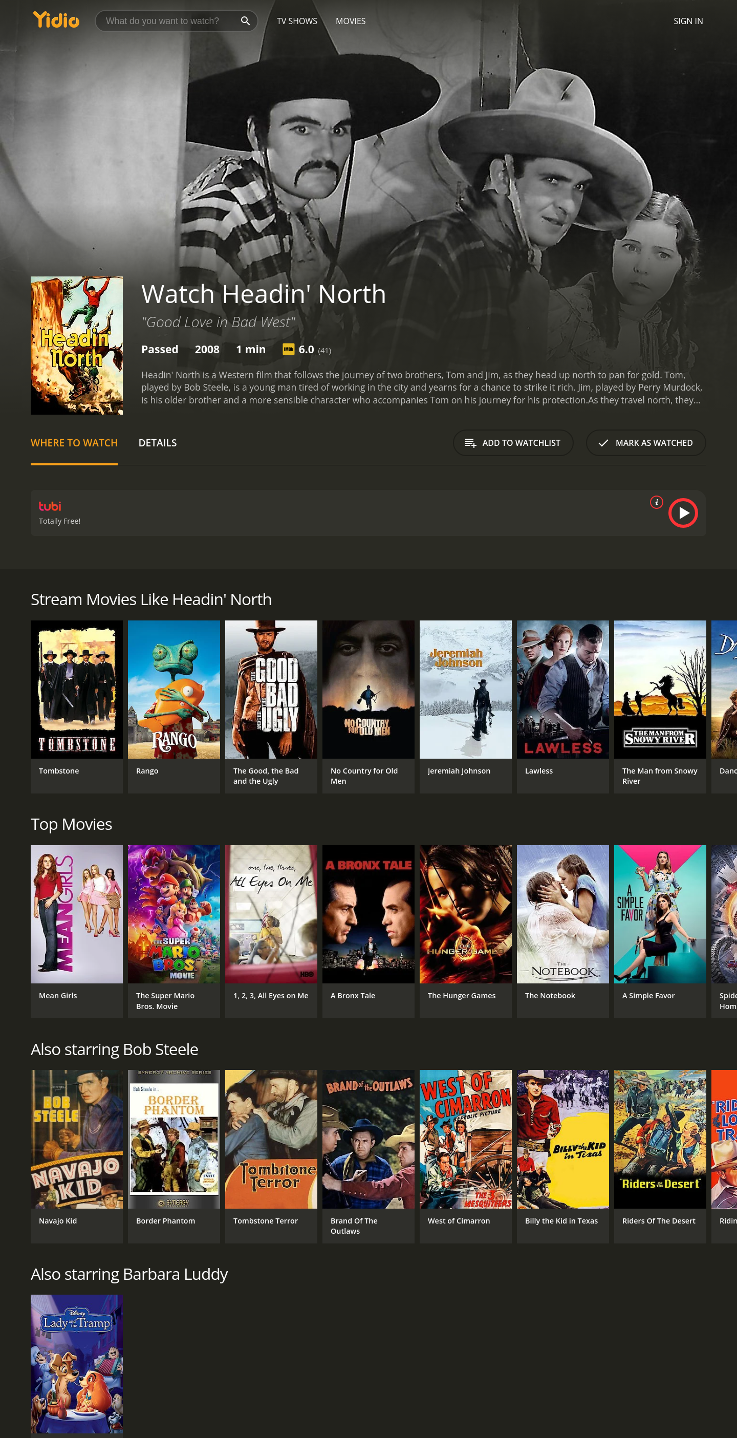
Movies (351, 21)
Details (157, 442)
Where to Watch (74, 442)
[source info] (654, 502)
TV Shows (297, 21)
